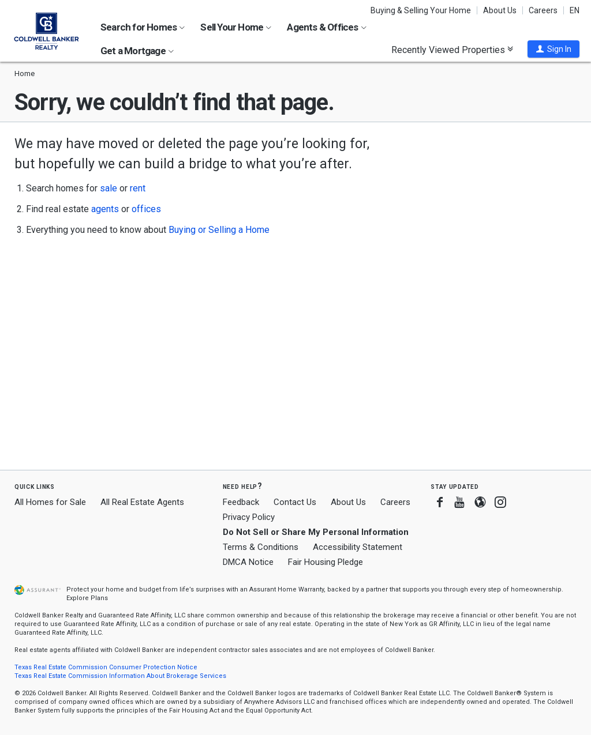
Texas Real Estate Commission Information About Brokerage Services (120, 676)
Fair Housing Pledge (325, 562)
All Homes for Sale (50, 502)
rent (137, 188)
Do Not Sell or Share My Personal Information (316, 532)
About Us (500, 10)
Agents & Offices (326, 27)
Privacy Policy (249, 517)
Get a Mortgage (137, 50)
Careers (543, 10)
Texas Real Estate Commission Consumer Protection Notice (105, 667)
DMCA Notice (248, 562)
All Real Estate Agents (142, 502)
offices (146, 208)
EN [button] (574, 10)
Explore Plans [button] (87, 598)
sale (108, 188)
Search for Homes (142, 27)
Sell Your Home (235, 27)
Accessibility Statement (357, 547)
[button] (553, 49)
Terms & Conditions (260, 547)
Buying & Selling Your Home (421, 10)
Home (24, 73)
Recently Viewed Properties (452, 49)
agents (105, 208)
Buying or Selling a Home (219, 229)
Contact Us (295, 502)
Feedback (241, 502)
